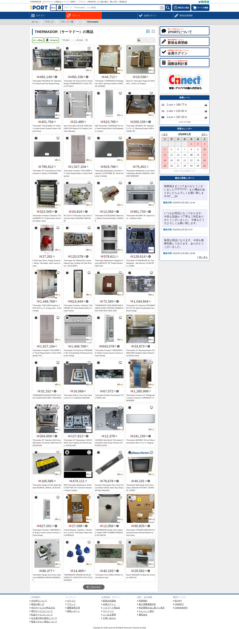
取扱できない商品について (44, 621)
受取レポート (73, 611)
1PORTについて (39, 601)
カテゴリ (71, 601)
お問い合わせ (109, 618)
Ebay (144, 628)
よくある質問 (109, 614)
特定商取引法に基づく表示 (152, 607)
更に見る (203, 257)
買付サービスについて (42, 611)
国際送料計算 (73, 607)
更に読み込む (93, 587)
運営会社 (143, 614)
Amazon (51, 40)
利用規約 (143, 601)
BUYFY (178, 601)
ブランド (71, 604)
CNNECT (179, 604)
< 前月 (164, 134)
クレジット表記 (146, 611)
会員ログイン (109, 604)
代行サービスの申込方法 (43, 607)
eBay (37, 40)
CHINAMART (181, 607)
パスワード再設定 (111, 607)
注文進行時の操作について (44, 618)
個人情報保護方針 (147, 604)
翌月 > (204, 134)
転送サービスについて (42, 614)
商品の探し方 (37, 604)
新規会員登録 (109, 601)
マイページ (108, 611)
